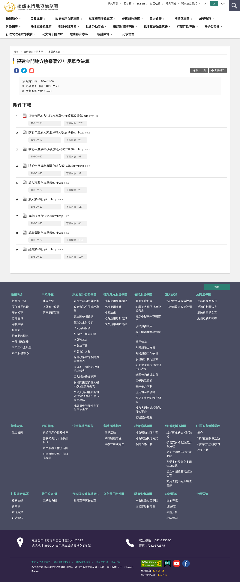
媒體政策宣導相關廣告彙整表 (86, 359)
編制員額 (17, 324)
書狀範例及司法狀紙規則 (55, 440)
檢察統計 (172, 506)
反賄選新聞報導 (207, 318)
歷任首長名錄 (20, 306)
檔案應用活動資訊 (116, 318)
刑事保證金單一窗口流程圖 (55, 455)
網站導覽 (113, 3)
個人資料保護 (82, 328)
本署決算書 (54, 51)
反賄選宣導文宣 (207, 312)
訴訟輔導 (12, 26)
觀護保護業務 (67, 26)
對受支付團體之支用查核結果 (179, 463)
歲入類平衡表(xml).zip (45, 199)
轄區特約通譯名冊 (147, 374)
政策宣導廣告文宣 (85, 500)
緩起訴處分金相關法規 (179, 434)
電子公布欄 (211, 26)
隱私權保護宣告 (84, 561)
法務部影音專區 (145, 506)
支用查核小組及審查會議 (179, 483)
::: (3, 2)
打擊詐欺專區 (186, 26)
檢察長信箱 (102, 561)
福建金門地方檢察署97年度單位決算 (53, 61)
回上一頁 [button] (201, 70)
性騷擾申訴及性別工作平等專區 (86, 407)
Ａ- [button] (206, 3)
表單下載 (202, 450)
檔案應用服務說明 (116, 301)
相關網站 (172, 517)
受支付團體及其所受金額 (179, 473)
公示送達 (128, 34)
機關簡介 (12, 18)
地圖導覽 (48, 301)
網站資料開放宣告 (63, 561)
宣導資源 (17, 512)
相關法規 (17, 500)
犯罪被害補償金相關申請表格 (148, 366)
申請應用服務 (113, 306)
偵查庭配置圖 (51, 312)
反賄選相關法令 (207, 306)
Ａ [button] (214, 3)
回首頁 (127, 3)
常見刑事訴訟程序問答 (148, 399)
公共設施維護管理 (85, 376)
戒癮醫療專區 (113, 438)
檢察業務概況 (20, 335)
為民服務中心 (20, 353)
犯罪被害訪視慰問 (208, 444)
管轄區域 (17, 318)
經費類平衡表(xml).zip (45, 249)
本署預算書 (81, 339)
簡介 (200, 432)
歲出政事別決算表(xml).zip (48, 216)
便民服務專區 (131, 18)
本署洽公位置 (51, 306)
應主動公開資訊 (83, 316)
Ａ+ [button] (222, 3)
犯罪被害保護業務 (156, 26)
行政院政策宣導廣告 (19, 34)
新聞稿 (16, 506)
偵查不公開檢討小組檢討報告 (86, 368)
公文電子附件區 (52, 34)
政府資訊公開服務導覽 (86, 308)
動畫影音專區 (79, 34)
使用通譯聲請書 (145, 392)
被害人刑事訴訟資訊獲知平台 (148, 409)
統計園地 (103, 34)
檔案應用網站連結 (116, 324)
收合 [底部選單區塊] (216, 286)
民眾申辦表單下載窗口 (148, 318)
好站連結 (17, 517)
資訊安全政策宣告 (41, 561)
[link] (16, 71)
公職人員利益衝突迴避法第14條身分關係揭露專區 (86, 396)
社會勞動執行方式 (147, 438)
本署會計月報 (82, 351)
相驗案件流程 (144, 417)
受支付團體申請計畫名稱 (179, 454)
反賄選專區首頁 (207, 301)
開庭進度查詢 (144, 301)
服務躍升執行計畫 (147, 359)
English (140, 3)
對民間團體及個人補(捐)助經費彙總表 (86, 384)
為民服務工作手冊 (147, 353)
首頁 (16, 51)
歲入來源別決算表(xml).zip (48, 183)
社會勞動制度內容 (147, 432)
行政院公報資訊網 (85, 333)
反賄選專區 (181, 18)
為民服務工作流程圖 (55, 448)
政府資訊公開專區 (67, 18)
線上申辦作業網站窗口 (148, 334)
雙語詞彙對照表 (83, 322)
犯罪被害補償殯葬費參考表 (148, 308)
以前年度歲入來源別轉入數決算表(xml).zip (59, 132)
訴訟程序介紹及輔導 (55, 432)
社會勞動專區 (95, 26)
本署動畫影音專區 (147, 500)
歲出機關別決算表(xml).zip (48, 233)
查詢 (234, 5)
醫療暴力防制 (144, 386)
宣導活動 (110, 432)
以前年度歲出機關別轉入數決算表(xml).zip (59, 166)
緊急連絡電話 (189, 3)
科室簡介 (17, 330)
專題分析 (172, 512)
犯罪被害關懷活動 (208, 438)
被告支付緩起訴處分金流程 (179, 444)
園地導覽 (172, 500)
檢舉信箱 (116, 561)
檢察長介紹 (19, 301)
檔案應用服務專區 (101, 18)
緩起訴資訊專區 (123, 26)
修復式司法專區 (114, 444)
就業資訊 (205, 18)
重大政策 (156, 18)
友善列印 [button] (219, 70)
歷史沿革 (17, 312)
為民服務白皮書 (145, 347)
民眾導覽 (37, 18)
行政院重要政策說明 (179, 301)
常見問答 (171, 3)
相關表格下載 (144, 444)
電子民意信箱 (144, 380)
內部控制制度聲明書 (86, 301)
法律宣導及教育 (41, 26)
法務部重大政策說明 (179, 306)
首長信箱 (155, 3)
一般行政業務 (20, 341)
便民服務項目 (144, 326)
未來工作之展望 (22, 347)
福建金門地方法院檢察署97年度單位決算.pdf (63, 116)
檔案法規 (110, 312)
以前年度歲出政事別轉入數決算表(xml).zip (59, 149)
